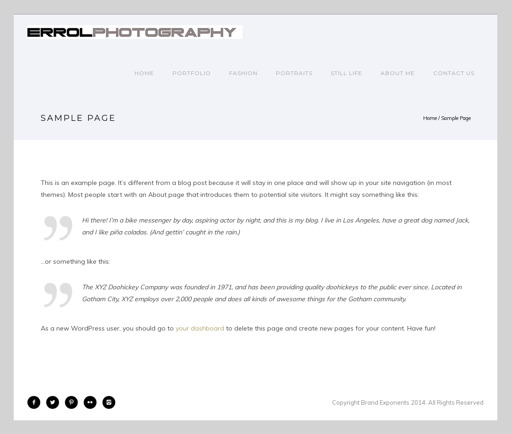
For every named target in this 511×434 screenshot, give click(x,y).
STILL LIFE (346, 73)
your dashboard (200, 328)
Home (144, 73)
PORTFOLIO (191, 73)
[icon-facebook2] (36, 402)
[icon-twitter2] (55, 402)
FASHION (243, 73)
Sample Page (456, 118)
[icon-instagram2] (108, 402)
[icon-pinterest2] (73, 402)
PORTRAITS (294, 73)
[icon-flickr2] (92, 402)
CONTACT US (453, 73)
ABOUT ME (398, 73)
